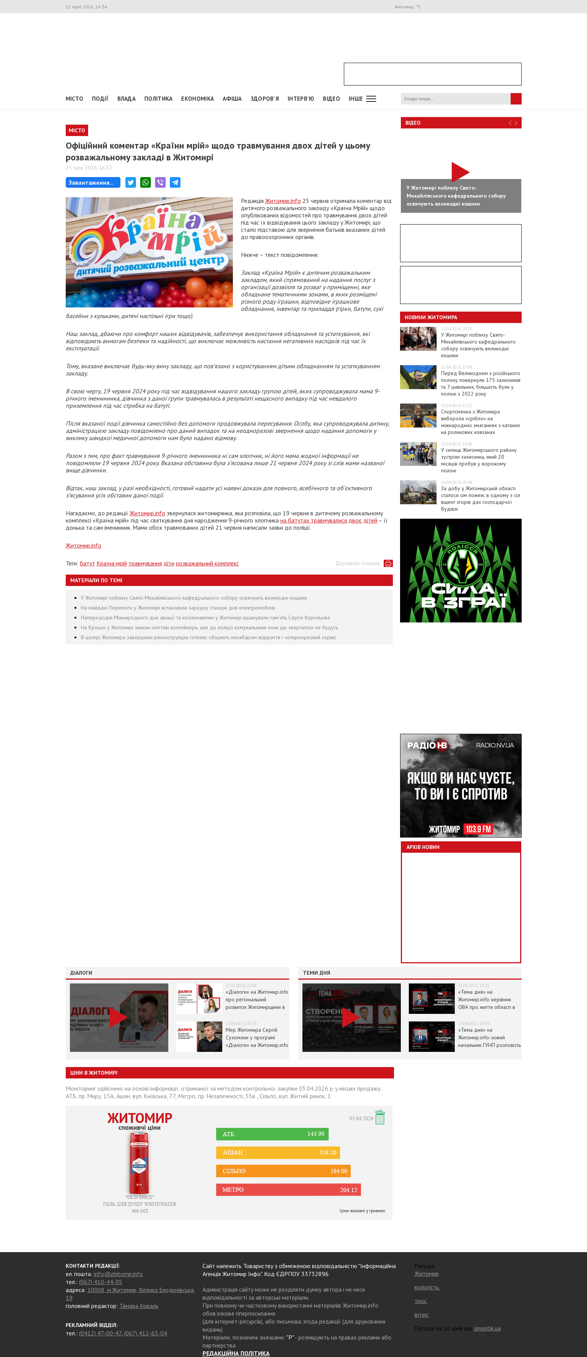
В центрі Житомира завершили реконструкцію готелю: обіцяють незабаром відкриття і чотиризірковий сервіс (208, 637)
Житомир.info (283, 200)
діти (168, 563)
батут (87, 563)
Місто (75, 98)
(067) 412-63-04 (145, 1333)
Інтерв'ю (301, 98)
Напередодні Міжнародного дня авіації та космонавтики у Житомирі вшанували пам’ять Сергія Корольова (205, 617)
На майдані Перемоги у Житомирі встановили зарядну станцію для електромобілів (178, 607)
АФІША (232, 98)
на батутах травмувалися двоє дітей (328, 520)
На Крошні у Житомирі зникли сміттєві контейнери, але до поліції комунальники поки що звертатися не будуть (209, 627)
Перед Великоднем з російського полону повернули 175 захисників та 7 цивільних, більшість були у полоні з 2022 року (481, 383)
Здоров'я (265, 98)
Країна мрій (112, 563)
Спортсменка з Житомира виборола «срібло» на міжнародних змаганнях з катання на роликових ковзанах (480, 421)
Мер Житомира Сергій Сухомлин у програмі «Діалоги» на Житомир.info (257, 1037)
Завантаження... (91, 182)
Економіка (197, 98)
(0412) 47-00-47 (100, 1333)
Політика (158, 98)
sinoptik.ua (487, 1328)
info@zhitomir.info (118, 1274)
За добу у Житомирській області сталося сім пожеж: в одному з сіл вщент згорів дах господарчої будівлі (480, 498)
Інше (356, 98)
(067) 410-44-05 (100, 1282)
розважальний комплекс (207, 563)
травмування (145, 563)
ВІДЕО (331, 98)
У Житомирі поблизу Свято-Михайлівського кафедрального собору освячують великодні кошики (194, 597)
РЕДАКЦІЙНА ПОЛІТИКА (236, 1353)
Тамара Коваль (138, 1305)
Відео (413, 122)
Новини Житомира (431, 317)
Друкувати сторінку (357, 563)
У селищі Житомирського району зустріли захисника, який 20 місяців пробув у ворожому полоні (479, 460)
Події (100, 98)
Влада (126, 98)
